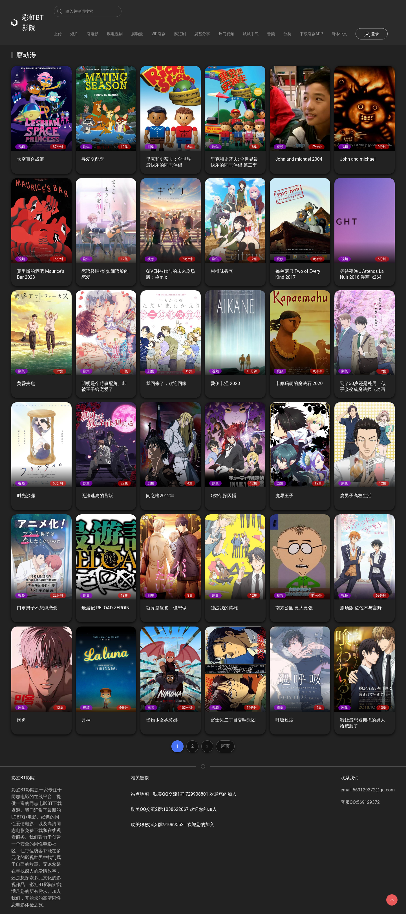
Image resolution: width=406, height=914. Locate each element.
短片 (74, 34)
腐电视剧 (115, 34)
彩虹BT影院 (27, 23)
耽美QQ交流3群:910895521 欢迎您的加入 (172, 824)
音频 (271, 34)
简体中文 (339, 34)
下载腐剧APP (311, 34)
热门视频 (226, 34)
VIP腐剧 (158, 34)
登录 (371, 34)
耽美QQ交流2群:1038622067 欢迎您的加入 (174, 809)
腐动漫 (137, 34)
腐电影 (92, 34)
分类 (287, 34)
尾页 (225, 746)
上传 (58, 34)
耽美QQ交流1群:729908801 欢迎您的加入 (195, 794)
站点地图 (140, 794)
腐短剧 (180, 34)
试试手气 (251, 34)
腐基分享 (202, 34)
